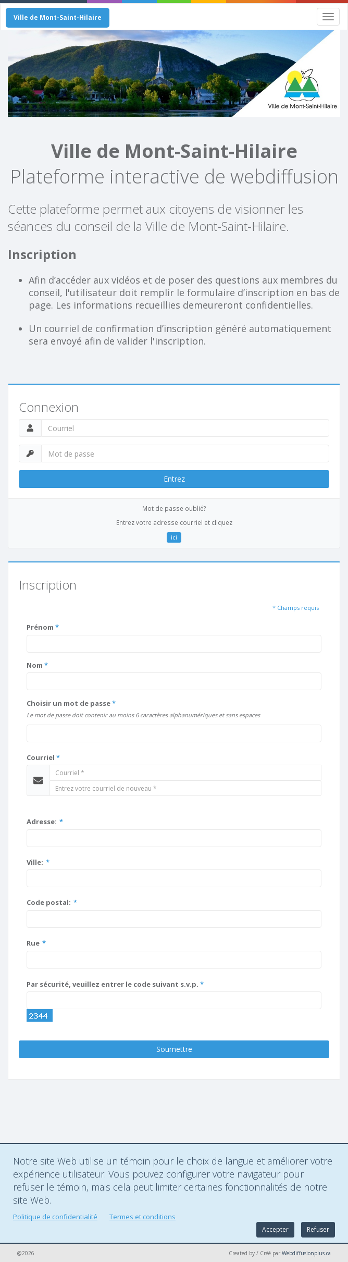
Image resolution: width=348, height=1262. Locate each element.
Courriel (43, 757)
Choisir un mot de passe (71, 703)
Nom (37, 665)
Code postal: (52, 902)
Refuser (318, 1229)
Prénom (43, 627)
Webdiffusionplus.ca (306, 1253)
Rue (36, 943)
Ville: (38, 862)
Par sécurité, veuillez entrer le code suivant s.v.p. (115, 984)
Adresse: (45, 821)
